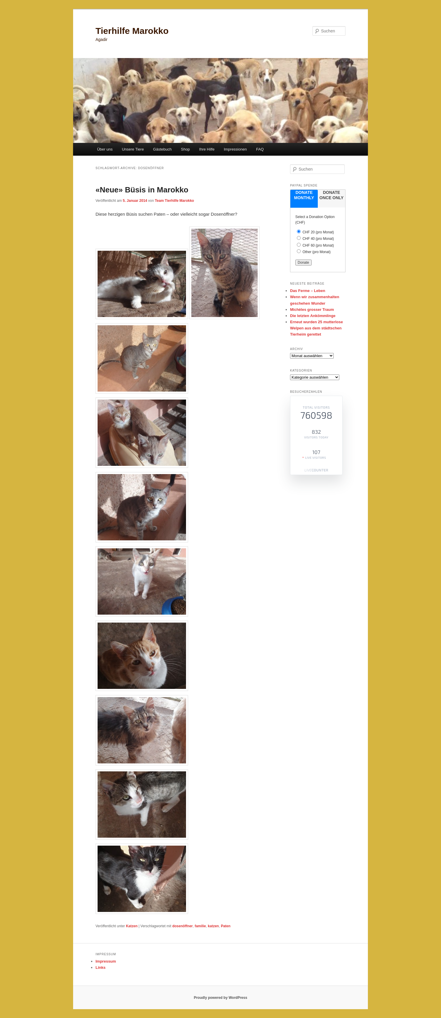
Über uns (105, 149)
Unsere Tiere (133, 149)
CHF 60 (318, 245)
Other (316, 252)
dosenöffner (182, 926)
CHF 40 (318, 239)
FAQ (260, 149)
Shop (185, 149)
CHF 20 (318, 232)
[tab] (304, 199)
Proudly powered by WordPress (220, 998)
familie (200, 926)
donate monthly (304, 195)
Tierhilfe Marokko (132, 31)
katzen (213, 926)
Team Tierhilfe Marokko (174, 201)
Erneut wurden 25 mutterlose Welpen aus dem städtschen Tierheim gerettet (316, 328)
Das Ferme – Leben (307, 290)
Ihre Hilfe (207, 149)
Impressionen (235, 149)
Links (101, 967)
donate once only (332, 195)
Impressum (106, 961)
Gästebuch (162, 149)
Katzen (131, 926)
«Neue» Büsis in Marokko (142, 189)
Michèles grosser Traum (312, 309)
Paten (226, 926)
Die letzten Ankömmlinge (312, 316)
